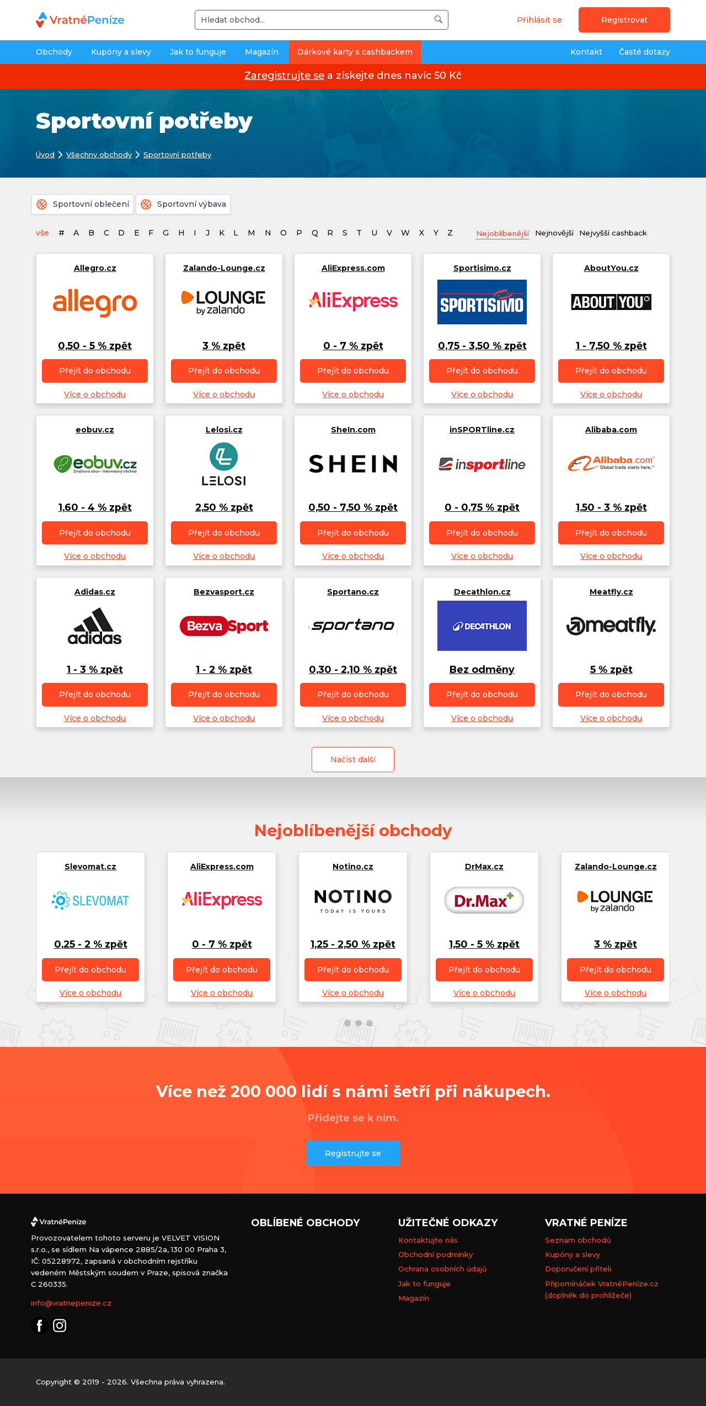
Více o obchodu (95, 394)
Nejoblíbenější (505, 233)
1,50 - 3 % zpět (611, 508)
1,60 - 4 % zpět (95, 508)
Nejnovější (561, 232)
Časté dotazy (644, 52)
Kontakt (586, 52)
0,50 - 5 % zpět (95, 345)
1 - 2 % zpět (224, 669)
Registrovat (624, 20)
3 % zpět (223, 345)
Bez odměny (482, 669)
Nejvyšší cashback (623, 232)
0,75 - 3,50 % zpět (482, 345)
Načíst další (353, 760)
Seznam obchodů (578, 1240)
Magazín (262, 52)
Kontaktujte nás (428, 1240)
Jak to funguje (198, 52)
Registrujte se (353, 1154)
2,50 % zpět (224, 508)
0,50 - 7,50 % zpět (353, 508)
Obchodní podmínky (435, 1254)
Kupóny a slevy (121, 52)
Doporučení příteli (578, 1269)
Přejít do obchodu (95, 371)
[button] (336, 1023)
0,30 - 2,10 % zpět (353, 669)
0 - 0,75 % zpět (482, 508)
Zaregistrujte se (284, 75)
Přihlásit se (539, 20)
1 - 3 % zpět (95, 669)
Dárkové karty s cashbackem (355, 52)
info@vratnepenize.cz (71, 1303)
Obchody (54, 52)
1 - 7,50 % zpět (611, 345)
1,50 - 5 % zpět (484, 944)
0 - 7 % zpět (353, 345)
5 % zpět (611, 669)
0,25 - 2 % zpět (90, 944)
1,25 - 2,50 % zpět (353, 944)
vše (42, 233)
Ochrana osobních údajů (442, 1269)
